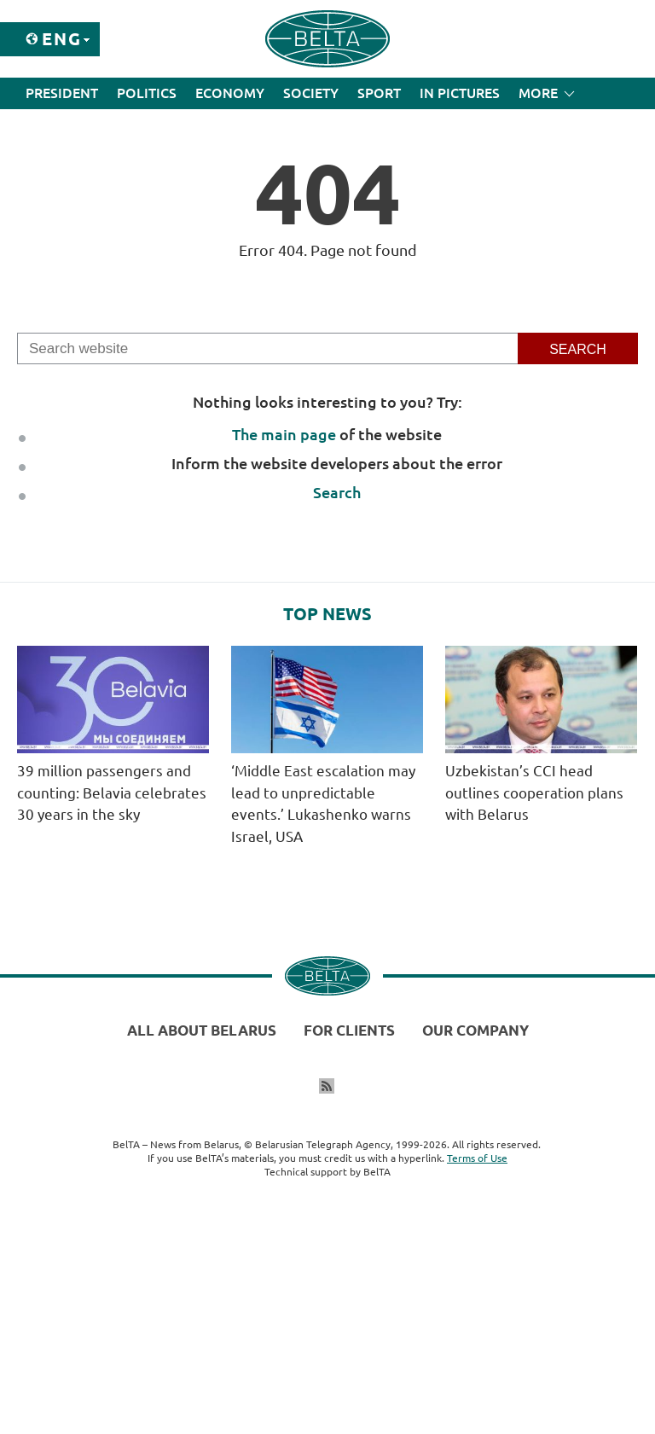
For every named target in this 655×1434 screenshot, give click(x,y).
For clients (349, 1030)
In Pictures (460, 93)
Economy (229, 93)
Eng (62, 39)
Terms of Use (477, 1158)
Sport (379, 93)
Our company (475, 1030)
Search (337, 492)
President (62, 93)
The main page (284, 434)
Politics (147, 93)
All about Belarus (201, 1030)
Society (311, 93)
